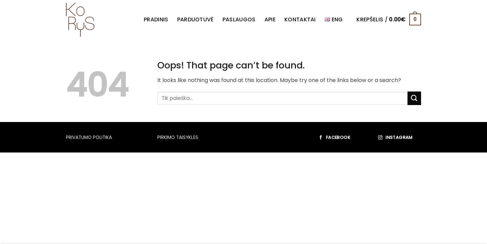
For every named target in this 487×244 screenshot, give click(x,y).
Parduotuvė (195, 19)
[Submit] (414, 98)
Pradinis (156, 19)
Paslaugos (239, 19)
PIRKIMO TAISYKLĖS (177, 137)
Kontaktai (300, 19)
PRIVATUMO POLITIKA (89, 137)
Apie (270, 19)
